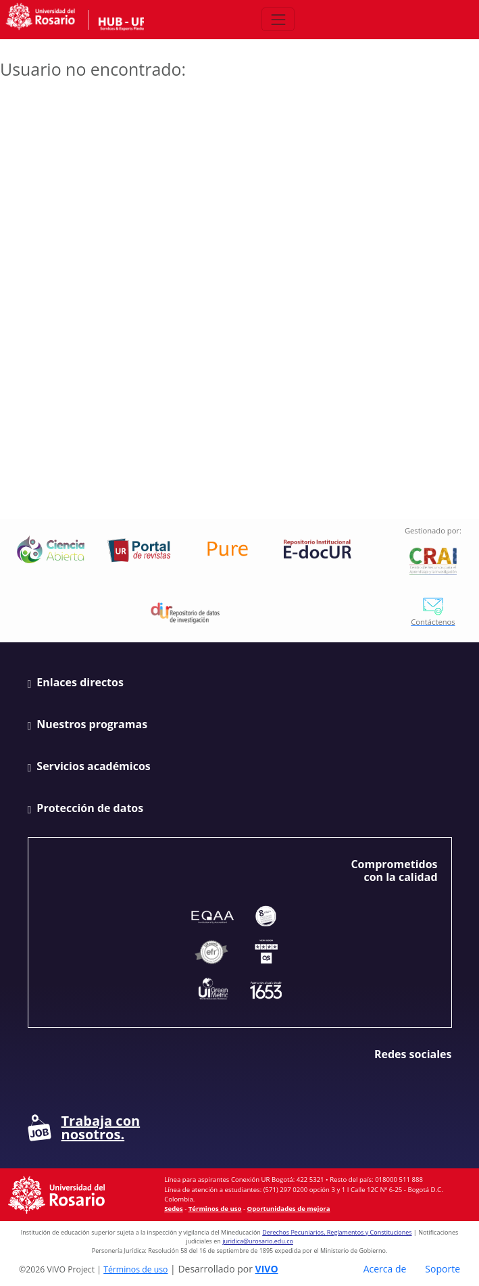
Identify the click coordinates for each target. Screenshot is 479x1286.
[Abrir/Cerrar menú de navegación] (278, 19)
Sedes (173, 1208)
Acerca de (385, 1268)
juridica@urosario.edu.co (257, 1241)
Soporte (442, 1268)
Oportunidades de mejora (288, 1208)
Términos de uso (215, 1208)
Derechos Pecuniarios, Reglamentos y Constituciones (336, 1232)
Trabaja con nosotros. (84, 1127)
